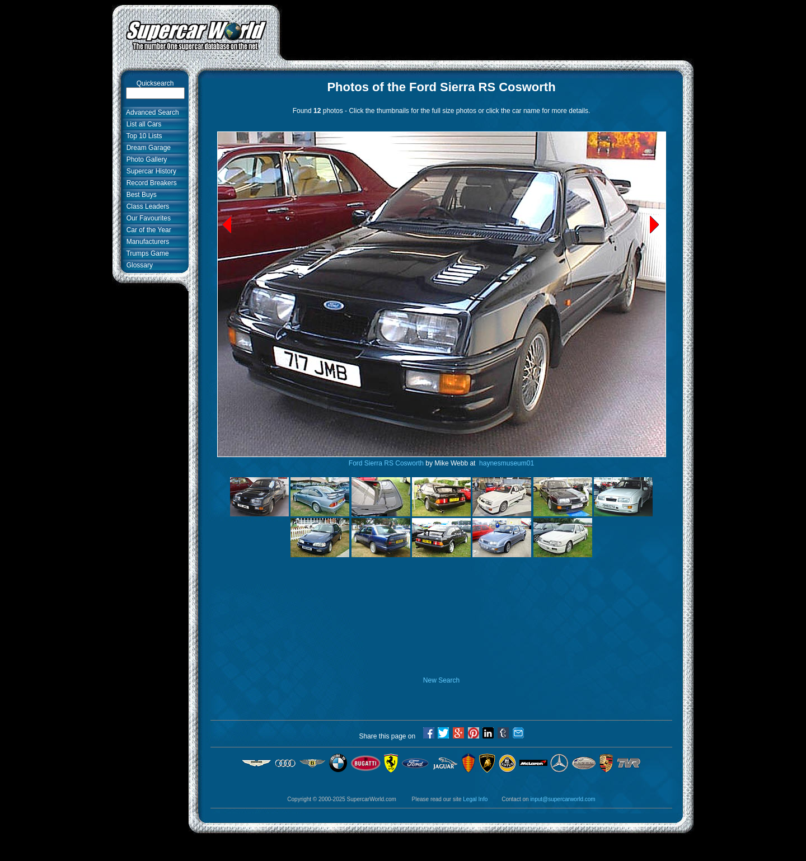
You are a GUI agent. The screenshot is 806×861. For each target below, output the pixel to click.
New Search (441, 680)
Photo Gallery (145, 159)
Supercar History (149, 171)
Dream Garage (147, 148)
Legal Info (475, 799)
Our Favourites (147, 218)
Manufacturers (146, 242)
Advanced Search (151, 112)
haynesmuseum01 (505, 463)
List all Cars (142, 124)
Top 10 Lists (142, 136)
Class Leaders (146, 206)
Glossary (138, 265)
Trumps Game (146, 253)
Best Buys (140, 195)
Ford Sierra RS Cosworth (386, 463)
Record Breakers (150, 183)
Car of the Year (147, 230)
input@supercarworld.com (562, 799)
